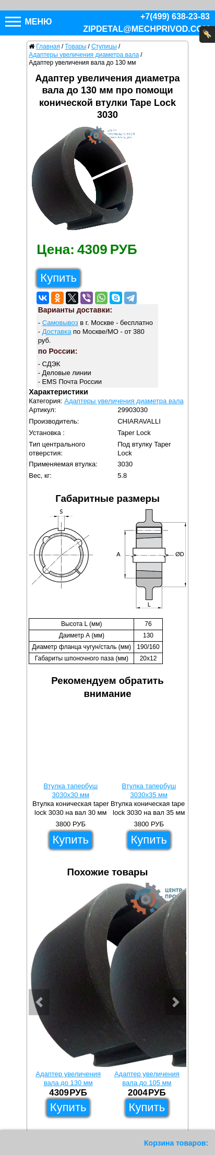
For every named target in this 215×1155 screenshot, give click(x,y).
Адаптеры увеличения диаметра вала (123, 401)
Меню (28, 21)
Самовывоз (60, 323)
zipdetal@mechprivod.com (146, 29)
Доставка (56, 331)
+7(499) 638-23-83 (175, 16)
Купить (58, 277)
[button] (39, 1002)
